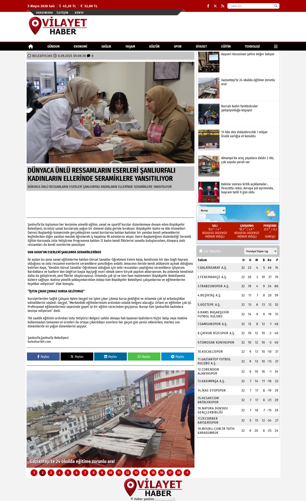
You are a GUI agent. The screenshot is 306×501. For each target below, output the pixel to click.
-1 (187, 473)
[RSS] (222, 6)
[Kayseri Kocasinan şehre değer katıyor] (238, 62)
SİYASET (201, 46)
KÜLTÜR (154, 46)
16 (161, 473)
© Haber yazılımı (153, 499)
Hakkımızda (44, 12)
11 (119, 473)
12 (127, 473)
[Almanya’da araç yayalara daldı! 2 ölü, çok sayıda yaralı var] (238, 166)
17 (170, 473)
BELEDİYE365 (42, 56)
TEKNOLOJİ (252, 46)
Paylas (43, 357)
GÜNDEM (53, 46)
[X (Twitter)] (215, 6)
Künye (79, 12)
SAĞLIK (106, 46)
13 (136, 473)
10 (110, 473)
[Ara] (276, 6)
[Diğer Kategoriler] (275, 46)
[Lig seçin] (260, 251)
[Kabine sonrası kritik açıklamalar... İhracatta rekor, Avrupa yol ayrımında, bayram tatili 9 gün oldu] (238, 192)
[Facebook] (208, 6)
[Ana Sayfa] (31, 46)
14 (144, 473)
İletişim (62, 12)
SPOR (177, 46)
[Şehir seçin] (212, 210)
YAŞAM (130, 46)
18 (178, 473)
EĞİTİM (226, 46)
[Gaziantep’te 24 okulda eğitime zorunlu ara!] (110, 419)
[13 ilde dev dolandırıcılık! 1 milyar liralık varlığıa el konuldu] (238, 140)
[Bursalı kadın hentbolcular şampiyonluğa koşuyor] (238, 114)
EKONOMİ (80, 46)
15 (153, 473)
